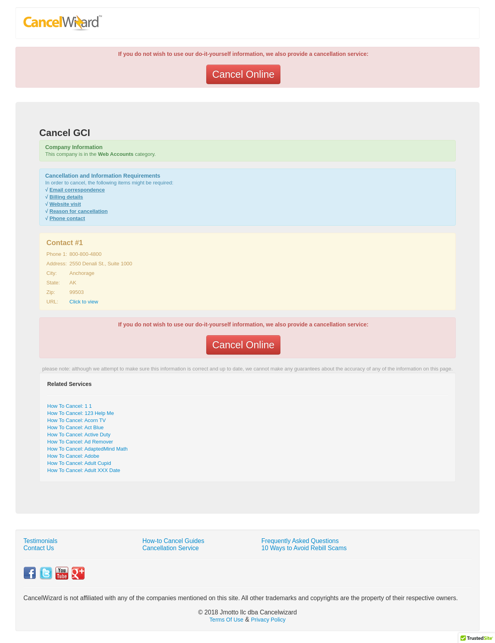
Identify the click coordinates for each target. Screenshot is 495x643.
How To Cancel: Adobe (73, 456)
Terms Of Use (226, 619)
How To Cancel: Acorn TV (76, 420)
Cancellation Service (170, 548)
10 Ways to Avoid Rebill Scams (304, 548)
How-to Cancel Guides (173, 540)
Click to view (83, 302)
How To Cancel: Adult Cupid (79, 463)
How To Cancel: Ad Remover (80, 442)
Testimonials (40, 540)
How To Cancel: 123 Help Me (80, 413)
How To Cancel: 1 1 (69, 406)
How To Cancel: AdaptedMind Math (87, 449)
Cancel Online (243, 74)
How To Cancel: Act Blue (75, 427)
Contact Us (38, 548)
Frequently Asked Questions (300, 540)
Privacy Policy (268, 619)
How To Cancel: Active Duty (78, 435)
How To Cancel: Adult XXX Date (83, 470)
